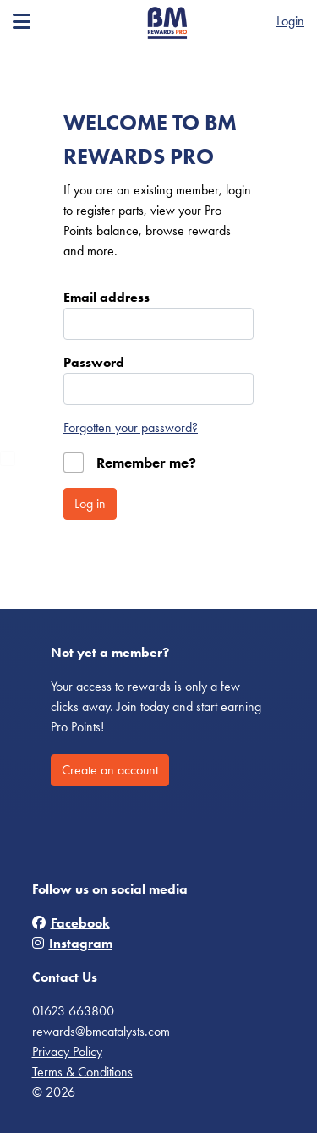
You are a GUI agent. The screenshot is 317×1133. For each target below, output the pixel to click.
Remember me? (146, 462)
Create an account (110, 770)
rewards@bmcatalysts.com (101, 1031)
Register (243, 21)
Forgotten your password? (130, 427)
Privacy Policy (67, 1051)
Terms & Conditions (82, 1072)
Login (290, 21)
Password (93, 362)
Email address (106, 297)
